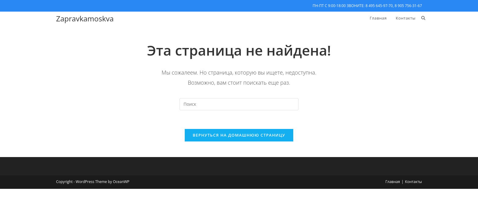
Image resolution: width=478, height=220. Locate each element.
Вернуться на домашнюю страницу (239, 135)
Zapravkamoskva (85, 18)
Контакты (413, 181)
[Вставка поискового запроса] (239, 104)
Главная (392, 181)
